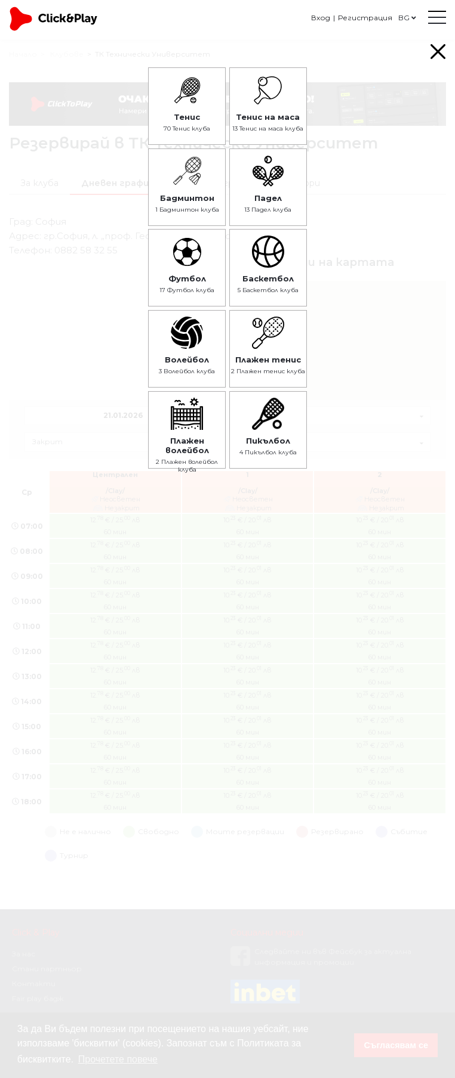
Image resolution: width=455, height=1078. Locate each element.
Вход (320, 17)
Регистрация (365, 17)
